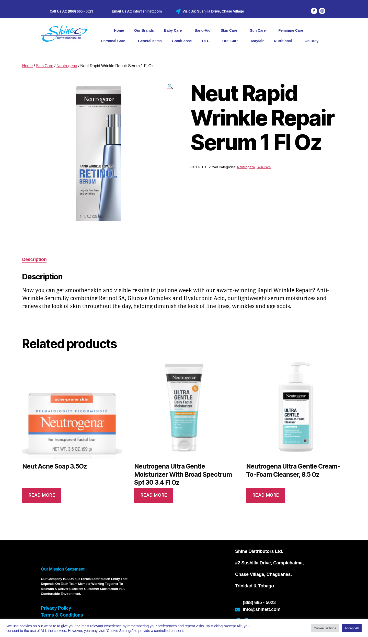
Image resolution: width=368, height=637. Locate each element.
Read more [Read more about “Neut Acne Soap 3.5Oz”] (42, 495)
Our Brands (144, 30)
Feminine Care (292, 30)
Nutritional (284, 41)
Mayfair (257, 41)
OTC (207, 41)
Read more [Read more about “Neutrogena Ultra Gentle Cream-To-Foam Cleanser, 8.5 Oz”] (265, 495)
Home (119, 30)
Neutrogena (66, 66)
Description (34, 259)
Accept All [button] (352, 628)
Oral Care (231, 41)
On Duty (311, 41)
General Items (150, 41)
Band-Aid (202, 30)
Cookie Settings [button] (325, 628)
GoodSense (182, 41)
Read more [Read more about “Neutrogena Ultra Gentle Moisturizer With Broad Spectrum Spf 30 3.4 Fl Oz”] (154, 495)
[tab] (34, 259)
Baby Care (174, 30)
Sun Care (259, 30)
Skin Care (230, 30)
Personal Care (114, 41)
